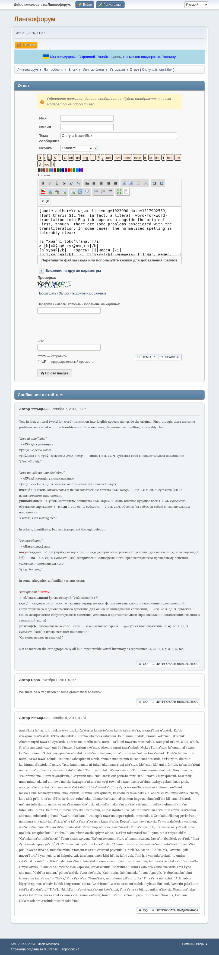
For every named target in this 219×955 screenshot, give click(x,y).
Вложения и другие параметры (73, 270)
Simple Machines (48, 944)
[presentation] (78, 326)
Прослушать (46, 293)
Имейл (45, 127)
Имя (42, 118)
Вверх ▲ (202, 944)
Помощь (187, 944)
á (38, 175)
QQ (143, 663)
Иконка (45, 148)
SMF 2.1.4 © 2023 (23, 944)
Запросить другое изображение (82, 293)
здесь (116, 57)
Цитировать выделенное (174, 663)
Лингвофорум (34, 18)
